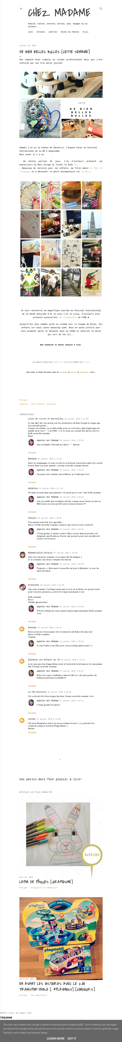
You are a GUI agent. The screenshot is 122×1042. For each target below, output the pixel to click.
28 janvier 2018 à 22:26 (52, 585)
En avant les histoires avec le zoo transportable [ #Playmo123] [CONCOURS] (57, 986)
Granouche (33, 585)
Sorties (53, 32)
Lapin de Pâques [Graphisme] (46, 882)
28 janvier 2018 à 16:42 (76, 419)
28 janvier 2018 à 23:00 (72, 607)
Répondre (32, 453)
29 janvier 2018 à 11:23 (73, 660)
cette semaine (37, 404)
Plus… (86, 32)
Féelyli (32, 518)
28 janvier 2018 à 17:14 (51, 489)
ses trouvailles (68, 317)
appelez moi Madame (48, 440)
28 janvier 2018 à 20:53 (72, 497)
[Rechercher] (101, 8)
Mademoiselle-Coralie (40, 553)
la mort (85, 172)
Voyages (41, 32)
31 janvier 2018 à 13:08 (48, 719)
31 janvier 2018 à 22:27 (72, 671)
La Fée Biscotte (37, 692)
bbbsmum (32, 459)
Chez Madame (59, 13)
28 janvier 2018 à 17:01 (50, 459)
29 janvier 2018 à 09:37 (50, 628)
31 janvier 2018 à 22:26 (72, 642)
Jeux (30, 32)
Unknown (32, 627)
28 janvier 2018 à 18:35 (50, 518)
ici (76, 165)
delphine (33, 488)
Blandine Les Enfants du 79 (44, 660)
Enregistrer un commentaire (44, 888)
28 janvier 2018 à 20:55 (72, 564)
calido (31, 719)
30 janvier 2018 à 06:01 (59, 692)
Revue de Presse (70, 32)
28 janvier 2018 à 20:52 (72, 441)
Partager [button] (23, 400)
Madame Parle (58, 362)
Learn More (56, 1038)
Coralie (86, 362)
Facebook (63, 372)
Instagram (84, 372)
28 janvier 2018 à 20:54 (72, 529)
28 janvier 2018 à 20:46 (65, 553)
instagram (51, 404)
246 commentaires (38, 995)
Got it (72, 1038)
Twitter (74, 372)
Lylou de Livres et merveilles (45, 419)
